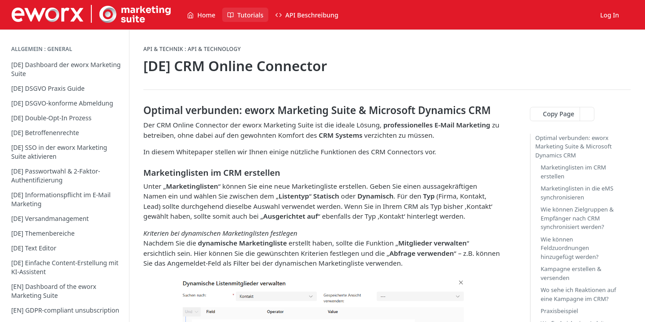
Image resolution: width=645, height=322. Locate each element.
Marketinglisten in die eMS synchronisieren (577, 192)
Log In (609, 15)
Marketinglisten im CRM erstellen (573, 171)
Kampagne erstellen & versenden (571, 273)
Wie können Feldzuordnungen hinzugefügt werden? (569, 248)
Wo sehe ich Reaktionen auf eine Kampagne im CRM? (578, 294)
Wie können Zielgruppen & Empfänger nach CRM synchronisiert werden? (577, 218)
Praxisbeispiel (559, 311)
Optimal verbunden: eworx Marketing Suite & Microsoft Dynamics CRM (573, 146)
